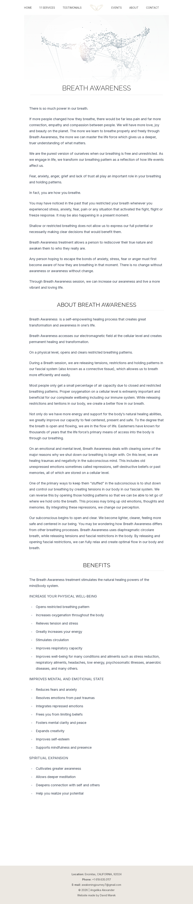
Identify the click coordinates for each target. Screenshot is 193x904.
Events (116, 7)
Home (28, 7)
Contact (152, 7)
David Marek (108, 895)
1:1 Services (47, 7)
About (134, 7)
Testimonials (72, 7)
